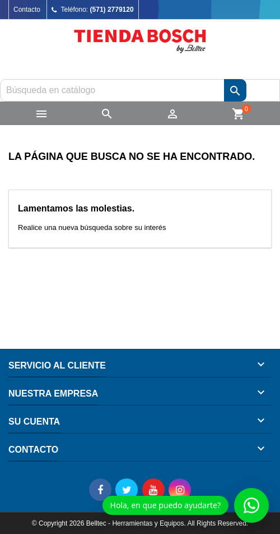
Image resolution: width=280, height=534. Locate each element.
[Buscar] (140, 90)
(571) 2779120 (112, 9)
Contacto (26, 9)
